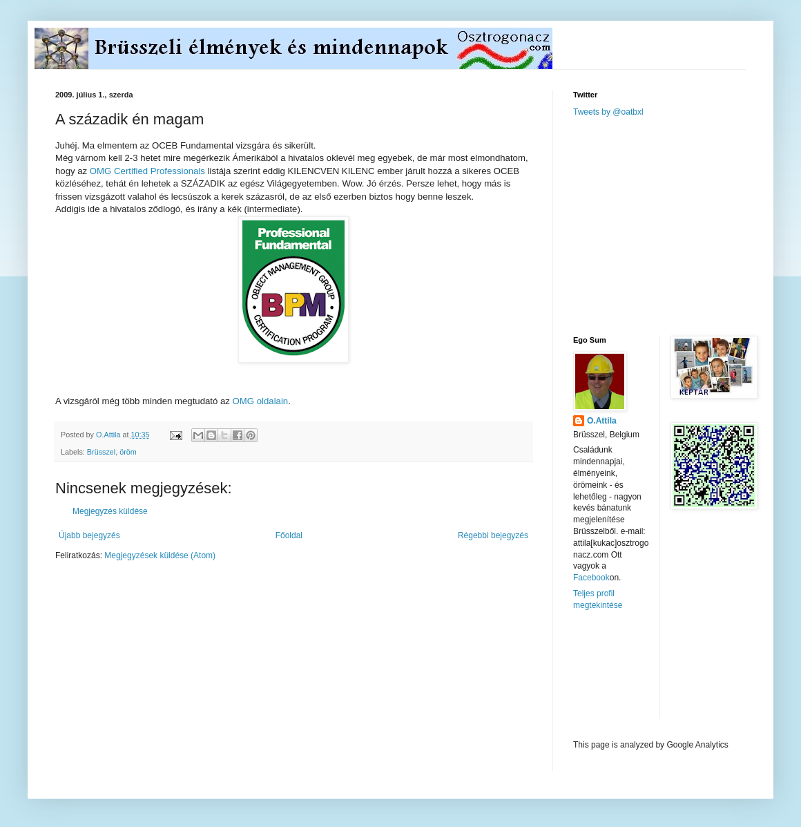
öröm (128, 452)
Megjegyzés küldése (110, 511)
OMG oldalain (261, 401)
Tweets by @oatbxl (608, 112)
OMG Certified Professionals (147, 171)
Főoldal (289, 535)
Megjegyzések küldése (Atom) (159, 555)
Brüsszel (101, 452)
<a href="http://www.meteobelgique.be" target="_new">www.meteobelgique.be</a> (632, 675)
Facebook (591, 577)
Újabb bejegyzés (89, 535)
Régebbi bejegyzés (493, 535)
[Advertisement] (676, 225)
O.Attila (602, 421)
